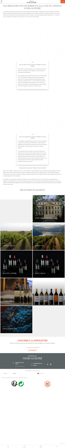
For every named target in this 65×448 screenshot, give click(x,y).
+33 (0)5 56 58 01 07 (36, 418)
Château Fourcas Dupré (25, 16)
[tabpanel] (32, 39)
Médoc (30, 80)
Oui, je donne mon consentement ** (33, 402)
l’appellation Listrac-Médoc (28, 161)
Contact (34, 420)
